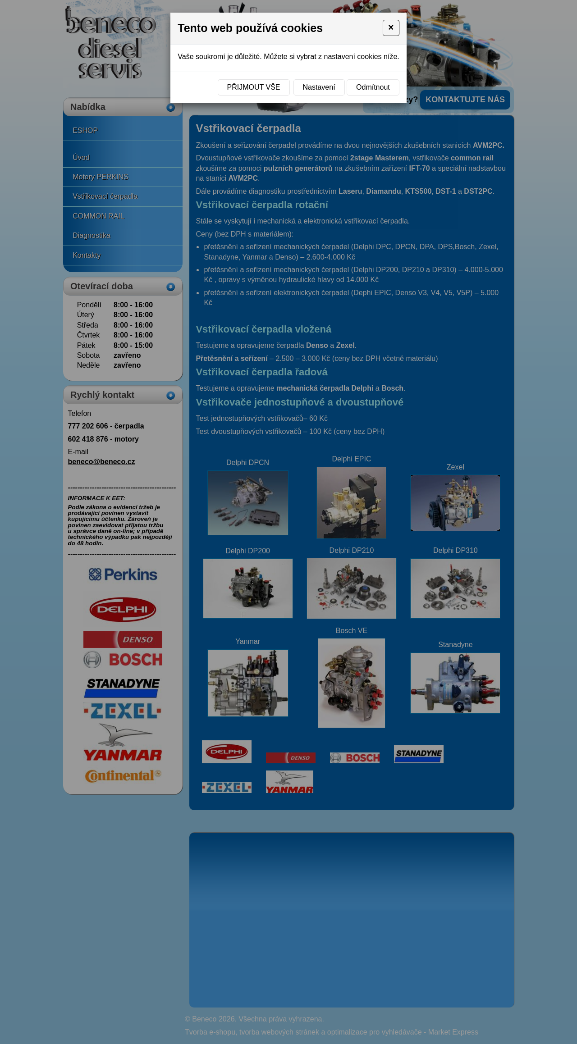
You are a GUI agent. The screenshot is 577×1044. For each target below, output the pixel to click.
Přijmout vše (253, 87)
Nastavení (319, 87)
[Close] (391, 28)
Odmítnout (373, 87)
